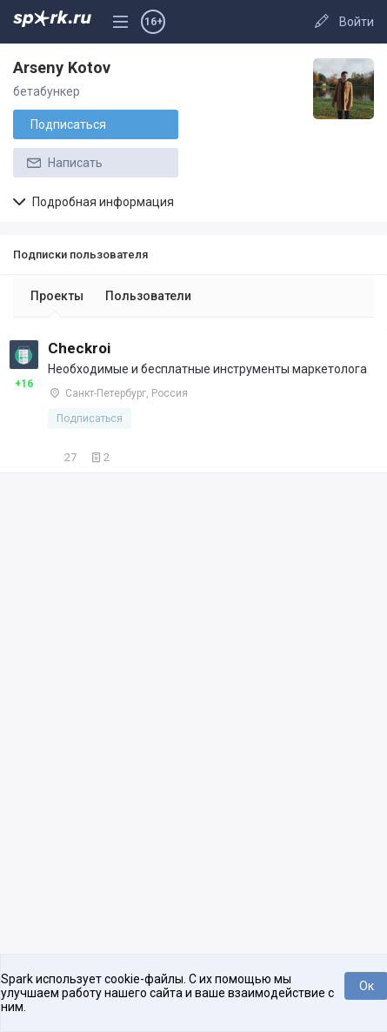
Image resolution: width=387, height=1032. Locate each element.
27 (62, 457)
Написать (63, 162)
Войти (356, 22)
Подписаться (68, 124)
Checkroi (79, 348)
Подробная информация (93, 202)
